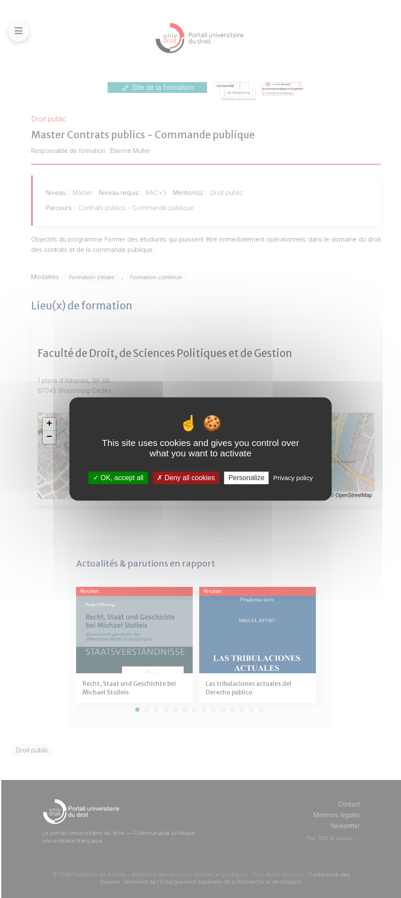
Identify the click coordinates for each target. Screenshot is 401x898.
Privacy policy (293, 477)
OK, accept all (118, 477)
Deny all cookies (186, 477)
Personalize (246, 477)
